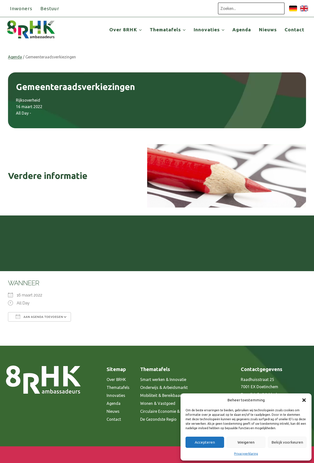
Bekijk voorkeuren (287, 442)
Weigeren (246, 442)
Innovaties (116, 395)
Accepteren (205, 442)
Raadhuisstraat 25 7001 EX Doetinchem (259, 383)
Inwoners (21, 8)
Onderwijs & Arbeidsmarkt (164, 387)
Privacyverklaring (246, 453)
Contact (294, 29)
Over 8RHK (116, 379)
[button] (304, 400)
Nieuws (268, 29)
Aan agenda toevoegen (39, 316)
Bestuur (50, 8)
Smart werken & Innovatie (163, 379)
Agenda (241, 29)
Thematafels (118, 387)
